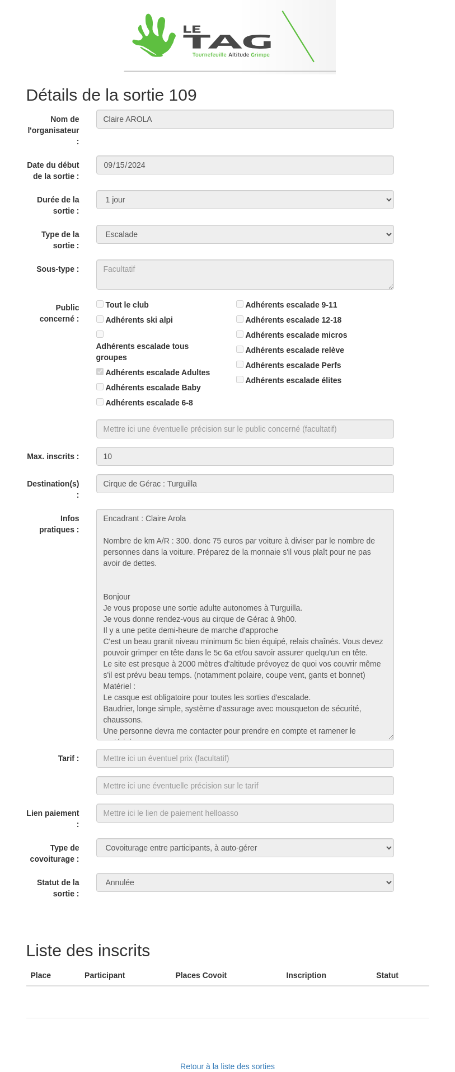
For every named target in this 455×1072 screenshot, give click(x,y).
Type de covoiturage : (54, 853)
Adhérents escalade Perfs (293, 365)
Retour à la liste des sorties (227, 1066)
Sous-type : (57, 269)
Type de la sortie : (60, 240)
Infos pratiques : (59, 524)
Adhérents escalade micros (296, 334)
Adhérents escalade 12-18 (293, 319)
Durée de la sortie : (58, 205)
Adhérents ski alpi (139, 319)
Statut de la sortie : (58, 888)
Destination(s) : (53, 489)
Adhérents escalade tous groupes (142, 352)
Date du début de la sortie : (53, 170)
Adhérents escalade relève (294, 350)
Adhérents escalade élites (293, 380)
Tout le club (127, 304)
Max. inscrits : (53, 456)
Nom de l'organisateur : (53, 130)
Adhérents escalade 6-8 (149, 402)
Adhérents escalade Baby (152, 387)
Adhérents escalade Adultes (157, 372)
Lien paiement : (52, 819)
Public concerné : (59, 313)
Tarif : (68, 758)
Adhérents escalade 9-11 (291, 304)
